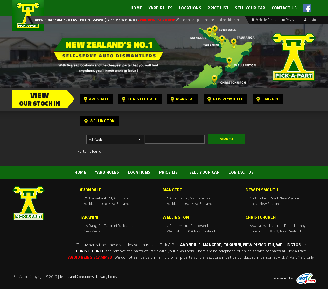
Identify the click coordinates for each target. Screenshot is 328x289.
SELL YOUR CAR (250, 8)
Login (310, 19)
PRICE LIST (218, 8)
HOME (136, 8)
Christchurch (140, 99)
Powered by (295, 278)
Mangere (183, 99)
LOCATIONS (190, 8)
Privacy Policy (106, 276)
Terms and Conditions (77, 276)
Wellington (99, 121)
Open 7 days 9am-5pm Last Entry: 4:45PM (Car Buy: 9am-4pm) (86, 19)
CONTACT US (284, 8)
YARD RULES (161, 8)
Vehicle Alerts (264, 19)
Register (290, 19)
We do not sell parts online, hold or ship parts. (208, 19)
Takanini (268, 99)
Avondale (96, 99)
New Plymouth (225, 99)
